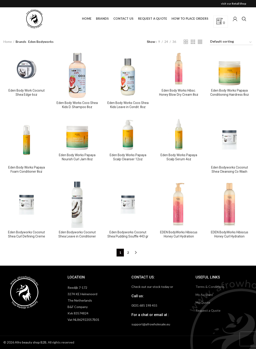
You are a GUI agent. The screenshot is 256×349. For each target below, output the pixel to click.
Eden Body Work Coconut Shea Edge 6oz (26, 92)
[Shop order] (231, 42)
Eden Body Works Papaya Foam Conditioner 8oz (26, 169)
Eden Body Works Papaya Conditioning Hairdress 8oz (229, 92)
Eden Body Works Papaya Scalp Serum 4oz (179, 157)
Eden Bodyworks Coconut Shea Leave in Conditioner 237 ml (77, 236)
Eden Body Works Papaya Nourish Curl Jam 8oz (77, 157)
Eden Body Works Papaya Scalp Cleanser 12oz (128, 157)
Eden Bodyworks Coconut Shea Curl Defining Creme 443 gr (26, 236)
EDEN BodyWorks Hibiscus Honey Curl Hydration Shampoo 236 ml (229, 236)
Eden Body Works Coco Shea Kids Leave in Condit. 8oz (128, 105)
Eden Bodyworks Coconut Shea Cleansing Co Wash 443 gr (229, 171)
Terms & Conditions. (210, 287)
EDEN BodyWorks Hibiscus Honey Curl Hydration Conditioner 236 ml (178, 236)
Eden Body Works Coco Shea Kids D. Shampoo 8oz (77, 105)
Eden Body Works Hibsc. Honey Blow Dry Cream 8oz (178, 92)
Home (7, 42)
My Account (204, 295)
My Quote (203, 302)
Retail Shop (239, 3)
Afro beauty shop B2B (30, 342)
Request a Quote (208, 310)
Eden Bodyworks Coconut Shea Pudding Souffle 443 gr (127, 234)
